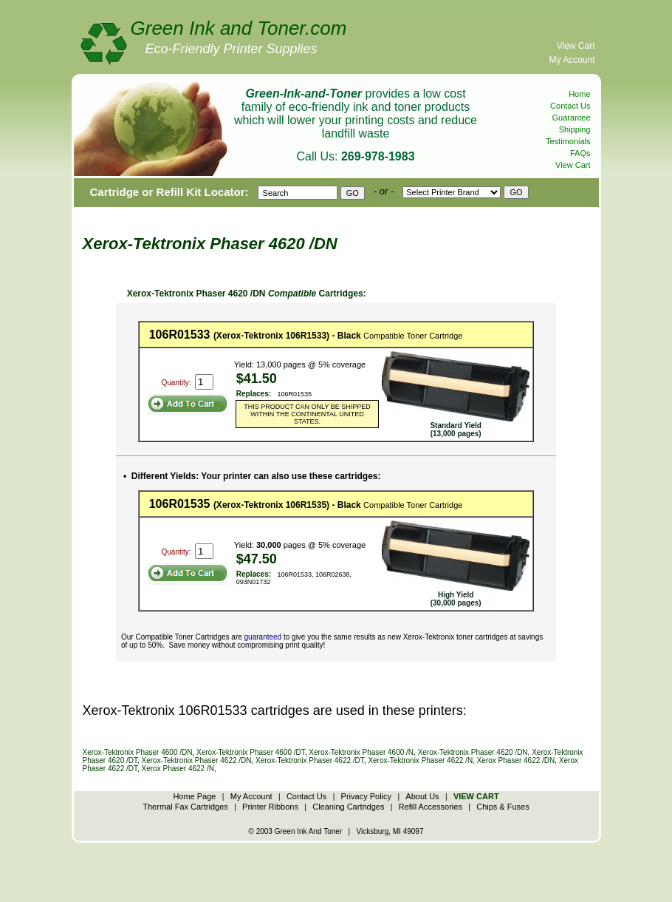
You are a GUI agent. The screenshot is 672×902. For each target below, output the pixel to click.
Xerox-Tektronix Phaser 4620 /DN (473, 752)
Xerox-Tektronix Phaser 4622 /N (420, 760)
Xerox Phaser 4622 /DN (516, 760)
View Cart (576, 46)
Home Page (194, 796)
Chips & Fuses (502, 806)
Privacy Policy (366, 796)
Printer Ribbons (270, 806)
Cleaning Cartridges (348, 806)
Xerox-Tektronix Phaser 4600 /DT (250, 752)
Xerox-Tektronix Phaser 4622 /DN (197, 760)
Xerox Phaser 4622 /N (178, 768)
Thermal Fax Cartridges (185, 806)
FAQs (580, 153)
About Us (422, 796)
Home (579, 93)
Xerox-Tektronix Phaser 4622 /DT (310, 760)
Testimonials (568, 141)
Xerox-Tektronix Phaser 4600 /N (361, 752)
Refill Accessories (430, 806)
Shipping (575, 129)
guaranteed (263, 637)
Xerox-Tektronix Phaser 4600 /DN (138, 752)
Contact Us (570, 105)
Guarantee (571, 117)
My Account (571, 60)
